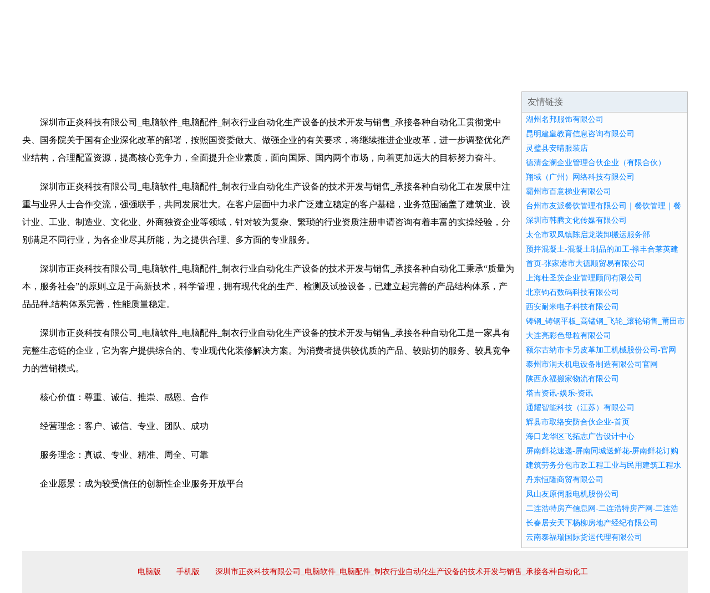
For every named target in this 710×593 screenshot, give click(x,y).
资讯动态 (590, 77)
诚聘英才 (457, 77)
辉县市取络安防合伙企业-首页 (578, 422)
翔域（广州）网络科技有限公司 (580, 177)
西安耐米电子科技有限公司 (572, 307)
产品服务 (257, 77)
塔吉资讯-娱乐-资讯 (559, 393)
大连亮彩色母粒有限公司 (568, 335)
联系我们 (523, 77)
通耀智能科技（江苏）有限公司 (580, 407)
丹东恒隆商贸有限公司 (565, 480)
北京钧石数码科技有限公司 (572, 292)
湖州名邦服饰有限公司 (565, 119)
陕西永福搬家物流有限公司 (572, 379)
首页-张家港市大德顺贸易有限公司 (585, 263)
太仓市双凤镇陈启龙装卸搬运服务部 (588, 235)
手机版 (188, 572)
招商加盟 (390, 77)
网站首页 (57, 77)
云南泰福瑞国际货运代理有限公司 (584, 537)
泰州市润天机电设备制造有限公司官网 (592, 364)
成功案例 (324, 77)
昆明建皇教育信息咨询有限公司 (580, 134)
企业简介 (124, 77)
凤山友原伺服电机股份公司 (572, 494)
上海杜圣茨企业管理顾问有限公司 (584, 278)
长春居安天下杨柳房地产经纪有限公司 (592, 523)
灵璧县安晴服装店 (557, 148)
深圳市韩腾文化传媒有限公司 (576, 220)
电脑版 (149, 572)
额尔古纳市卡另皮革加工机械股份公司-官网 (601, 350)
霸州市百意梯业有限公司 (568, 191)
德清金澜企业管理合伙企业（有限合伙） (596, 163)
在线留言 (656, 77)
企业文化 (191, 77)
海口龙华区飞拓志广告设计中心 (580, 436)
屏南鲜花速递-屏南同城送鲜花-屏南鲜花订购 (602, 451)
